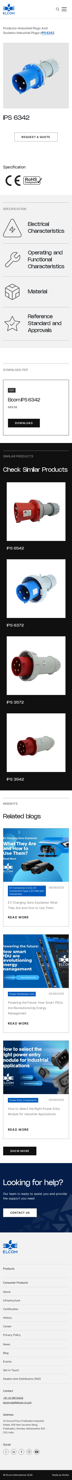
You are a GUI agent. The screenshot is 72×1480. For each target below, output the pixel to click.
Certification (10, 1309)
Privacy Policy (12, 1334)
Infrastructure (11, 1300)
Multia (65, 1474)
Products (9, 28)
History (7, 1317)
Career (7, 1326)
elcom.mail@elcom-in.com (17, 1402)
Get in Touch (11, 1370)
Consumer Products (15, 1282)
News (6, 1344)
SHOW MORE (19, 1151)
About (7, 1291)
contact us (20, 1212)
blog (6, 1352)
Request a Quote (36, 137)
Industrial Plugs (28, 33)
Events (7, 1361)
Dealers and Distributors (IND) (22, 1378)
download (24, 423)
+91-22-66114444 (13, 1397)
